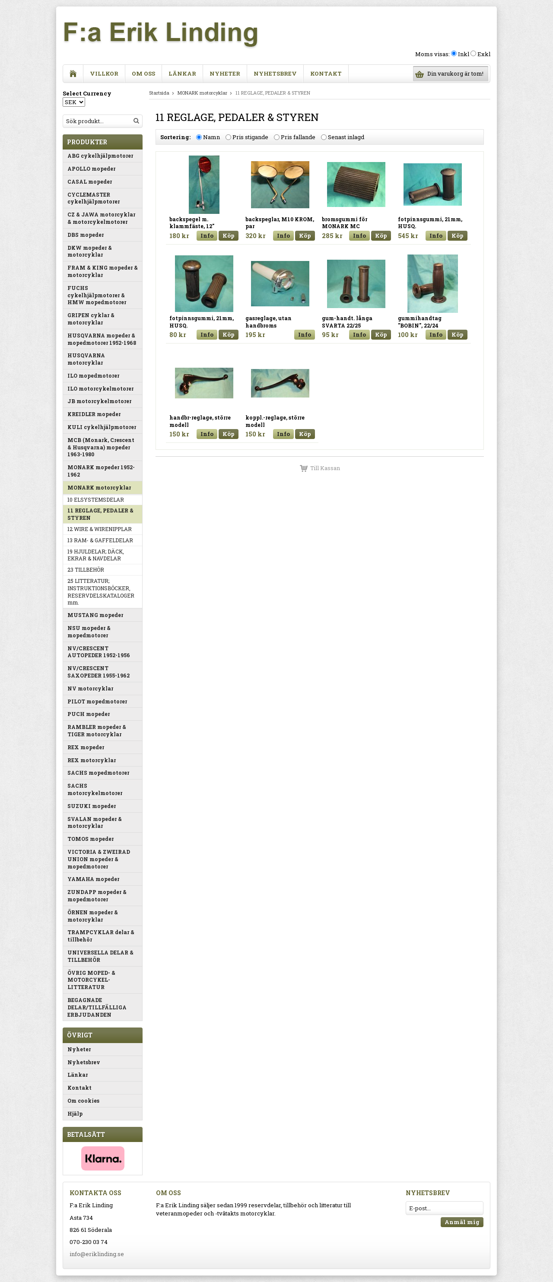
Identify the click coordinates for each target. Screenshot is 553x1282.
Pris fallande (298, 137)
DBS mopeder (85, 234)
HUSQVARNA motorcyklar (86, 359)
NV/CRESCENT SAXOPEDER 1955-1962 (98, 672)
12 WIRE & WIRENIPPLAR (99, 528)
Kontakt (326, 73)
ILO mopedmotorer (93, 375)
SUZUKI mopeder (91, 805)
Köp (228, 235)
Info (206, 235)
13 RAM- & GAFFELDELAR (100, 540)
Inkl (463, 54)
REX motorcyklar (91, 760)
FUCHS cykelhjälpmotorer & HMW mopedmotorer (96, 295)
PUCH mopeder (88, 713)
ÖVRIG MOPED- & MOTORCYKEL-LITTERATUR (91, 980)
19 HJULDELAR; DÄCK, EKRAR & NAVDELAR (95, 555)
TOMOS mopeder (90, 838)
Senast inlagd (346, 137)
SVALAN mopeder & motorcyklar (94, 822)
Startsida (159, 92)
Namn (211, 137)
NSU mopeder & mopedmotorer (89, 631)
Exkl (483, 54)
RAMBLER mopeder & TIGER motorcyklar (96, 730)
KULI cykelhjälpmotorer (101, 426)
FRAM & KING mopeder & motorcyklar (102, 271)
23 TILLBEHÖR (85, 569)
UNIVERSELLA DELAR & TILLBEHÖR (100, 956)
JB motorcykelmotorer (99, 401)
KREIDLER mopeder (94, 413)
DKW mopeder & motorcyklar (89, 251)
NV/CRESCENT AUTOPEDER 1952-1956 (98, 652)
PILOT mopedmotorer (97, 701)
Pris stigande (250, 137)
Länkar (182, 73)
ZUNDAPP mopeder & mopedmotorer (97, 895)
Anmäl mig (462, 1222)
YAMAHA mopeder (93, 878)
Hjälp (75, 1113)
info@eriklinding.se (97, 1254)
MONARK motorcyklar (99, 487)
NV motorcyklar (90, 688)
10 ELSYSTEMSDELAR (95, 499)
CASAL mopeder (89, 181)
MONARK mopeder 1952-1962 (101, 471)
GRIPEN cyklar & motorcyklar (90, 319)
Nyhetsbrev (275, 73)
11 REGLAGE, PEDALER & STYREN (100, 514)
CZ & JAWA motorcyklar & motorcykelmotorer (101, 218)
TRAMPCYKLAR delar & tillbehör (100, 936)
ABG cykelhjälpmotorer (100, 155)
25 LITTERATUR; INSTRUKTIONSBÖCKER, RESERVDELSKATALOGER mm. (100, 591)
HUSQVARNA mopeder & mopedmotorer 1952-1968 (101, 339)
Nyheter (225, 73)
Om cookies (83, 1100)
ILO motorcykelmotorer (100, 388)
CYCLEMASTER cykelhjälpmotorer (93, 198)
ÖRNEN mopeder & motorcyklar (92, 916)
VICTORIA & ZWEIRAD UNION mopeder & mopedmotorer (98, 859)
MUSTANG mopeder (95, 614)
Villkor (104, 73)
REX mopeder (85, 747)
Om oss (143, 73)
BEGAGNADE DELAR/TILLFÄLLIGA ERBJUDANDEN (97, 1007)
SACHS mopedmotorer (98, 772)
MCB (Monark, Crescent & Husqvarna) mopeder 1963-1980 (100, 447)
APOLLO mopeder (91, 168)
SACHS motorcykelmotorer (94, 789)
